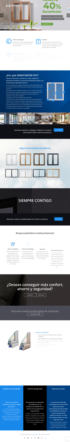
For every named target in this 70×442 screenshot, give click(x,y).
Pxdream (48, 434)
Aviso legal (34, 434)
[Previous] (1, 15)
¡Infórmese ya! (47, 24)
